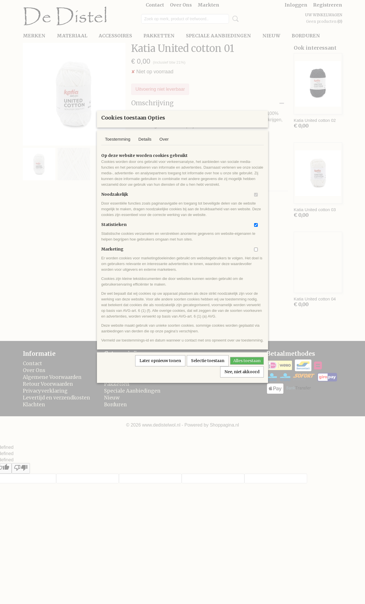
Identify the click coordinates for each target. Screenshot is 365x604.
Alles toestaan (247, 368)
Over (164, 146)
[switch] (256, 202)
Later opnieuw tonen (160, 368)
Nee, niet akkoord (241, 379)
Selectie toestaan (207, 368)
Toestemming (117, 146)
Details (144, 146)
